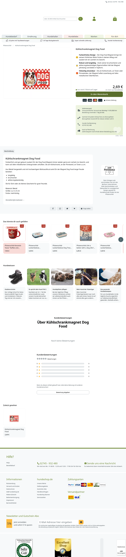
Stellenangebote (42, 463)
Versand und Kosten (13, 463)
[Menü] (125, 541)
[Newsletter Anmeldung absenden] (81, 499)
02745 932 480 (87, 102)
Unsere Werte (41, 461)
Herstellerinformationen (15, 177)
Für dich (114, 14)
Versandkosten (118, 67)
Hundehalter (52, 14)
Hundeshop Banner (43, 472)
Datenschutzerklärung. (91, 504)
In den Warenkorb (99, 71)
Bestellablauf (10, 443)
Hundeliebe (73, 14)
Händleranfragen (42, 469)
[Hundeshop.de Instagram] (58, 551)
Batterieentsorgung (12, 475)
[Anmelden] (94, 7)
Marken (94, 14)
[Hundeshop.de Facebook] (50, 551)
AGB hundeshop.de (12, 469)
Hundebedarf (11, 14)
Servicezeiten (41, 475)
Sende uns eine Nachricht (100, 440)
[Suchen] (80, 7)
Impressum (10, 477)
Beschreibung (9, 128)
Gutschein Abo (42, 466)
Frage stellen (86, 186)
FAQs (8, 440)
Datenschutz (10, 466)
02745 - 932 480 (47, 440)
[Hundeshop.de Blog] (67, 551)
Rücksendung (10, 461)
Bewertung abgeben (63, 370)
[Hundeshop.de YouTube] (76, 551)
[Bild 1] (37, 50)
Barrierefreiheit (11, 480)
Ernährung (32, 14)
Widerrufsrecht (11, 472)
